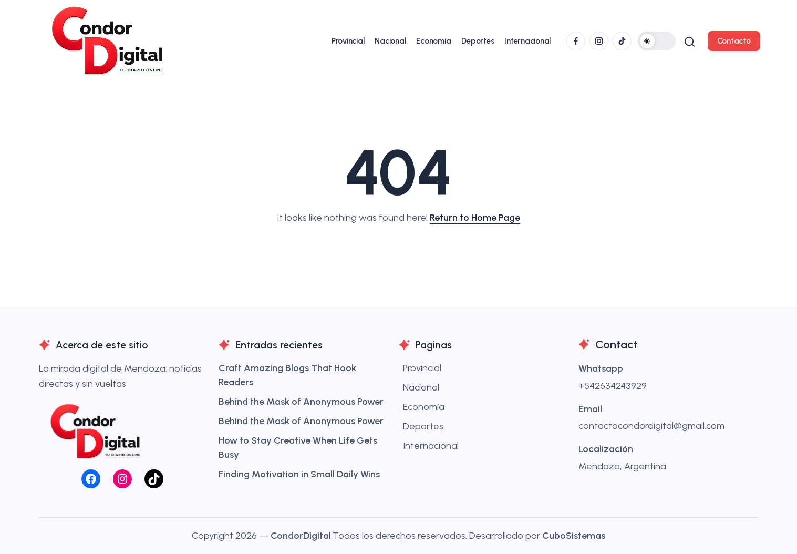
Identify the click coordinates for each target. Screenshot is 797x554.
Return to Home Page (475, 217)
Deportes (423, 426)
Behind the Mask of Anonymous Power (301, 401)
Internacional (431, 446)
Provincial (422, 368)
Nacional (421, 387)
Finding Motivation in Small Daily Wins (299, 474)
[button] (655, 41)
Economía (423, 407)
